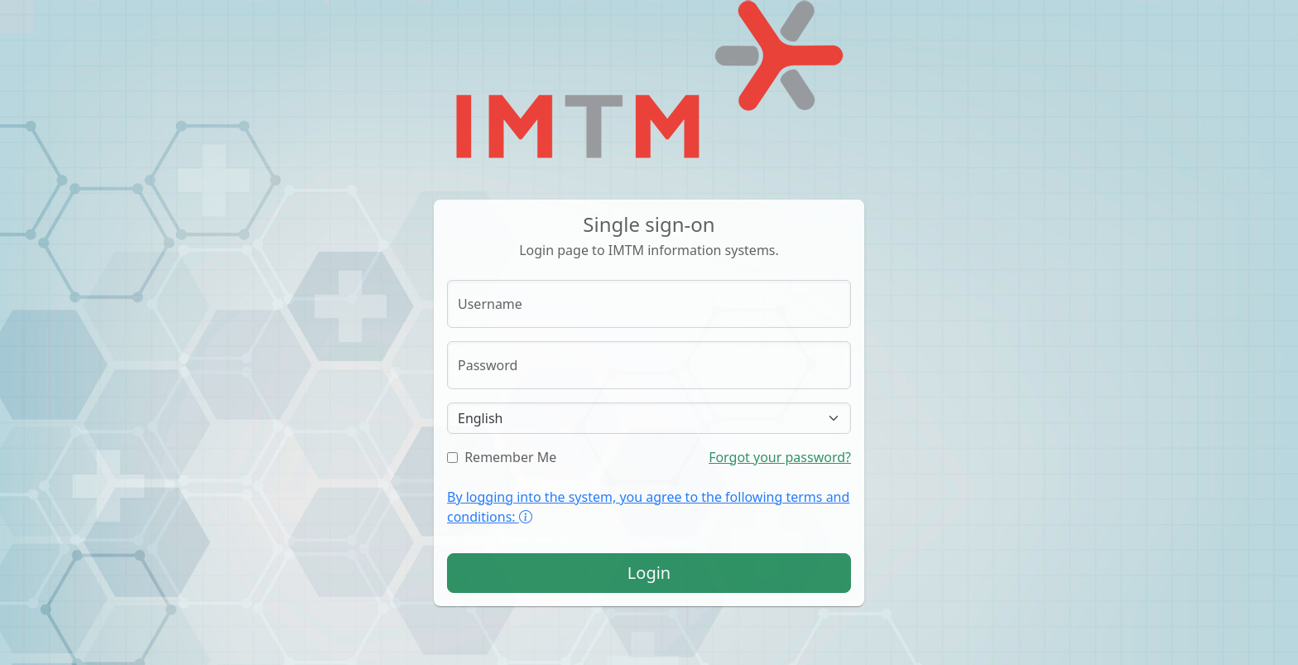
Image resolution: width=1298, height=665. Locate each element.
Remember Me (501, 457)
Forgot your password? (780, 457)
